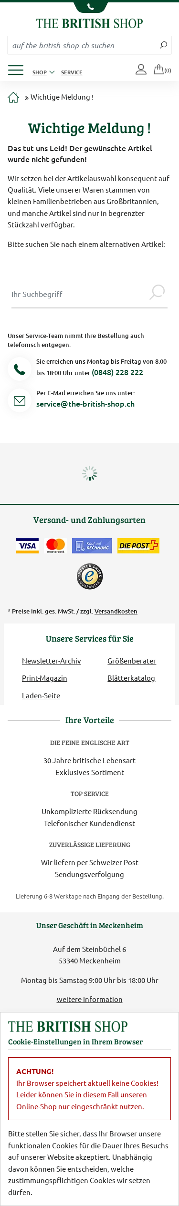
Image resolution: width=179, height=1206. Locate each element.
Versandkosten (116, 611)
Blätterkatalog (131, 677)
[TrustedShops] (89, 576)
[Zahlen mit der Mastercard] (55, 545)
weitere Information (90, 998)
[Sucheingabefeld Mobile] (82, 44)
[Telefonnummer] (20, 370)
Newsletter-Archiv (51, 660)
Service (72, 72)
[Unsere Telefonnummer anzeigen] (89, 7)
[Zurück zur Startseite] (89, 22)
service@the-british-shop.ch (85, 403)
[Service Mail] (20, 402)
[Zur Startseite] (13, 98)
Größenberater (131, 660)
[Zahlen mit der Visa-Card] (27, 545)
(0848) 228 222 (117, 372)
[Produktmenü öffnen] (19, 67)
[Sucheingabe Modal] (79, 293)
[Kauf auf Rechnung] (92, 545)
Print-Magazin (44, 677)
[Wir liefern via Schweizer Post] (138, 545)
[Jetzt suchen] (163, 44)
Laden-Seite (41, 695)
